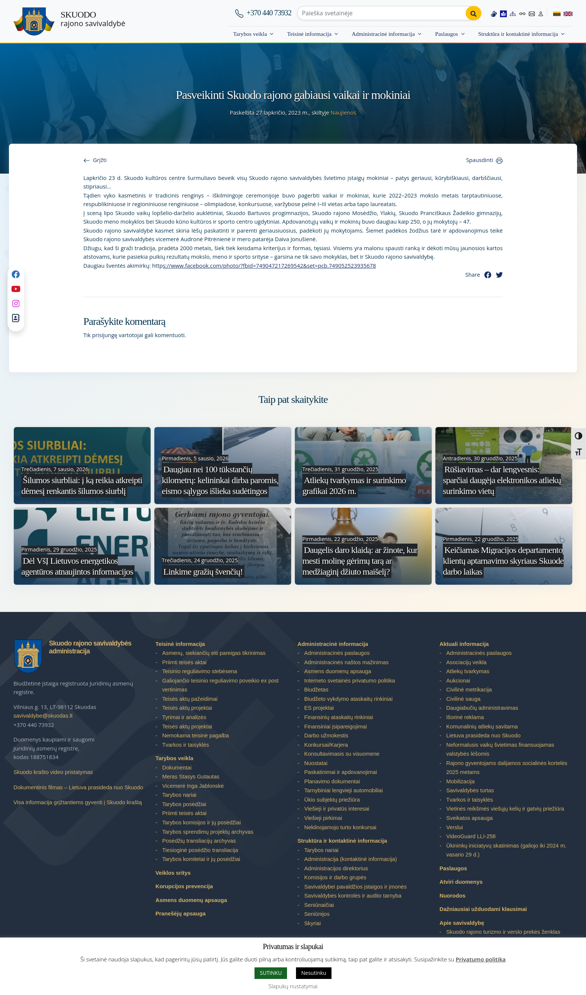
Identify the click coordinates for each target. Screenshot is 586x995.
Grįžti (100, 160)
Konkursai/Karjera (326, 745)
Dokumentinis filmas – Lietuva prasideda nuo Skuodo (78, 787)
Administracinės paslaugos (337, 653)
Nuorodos (453, 896)
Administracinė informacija (383, 34)
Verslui (454, 827)
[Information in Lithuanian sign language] (493, 13)
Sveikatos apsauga (469, 818)
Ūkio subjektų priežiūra (332, 800)
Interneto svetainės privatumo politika (349, 681)
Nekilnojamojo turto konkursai (340, 827)
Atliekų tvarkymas (467, 671)
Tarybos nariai (179, 795)
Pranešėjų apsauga (180, 914)
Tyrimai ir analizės (184, 717)
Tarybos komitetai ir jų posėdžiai (201, 859)
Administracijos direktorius (336, 868)
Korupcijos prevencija (184, 886)
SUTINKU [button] (271, 972)
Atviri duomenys (461, 882)
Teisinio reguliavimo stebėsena (199, 671)
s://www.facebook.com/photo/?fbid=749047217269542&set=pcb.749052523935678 (269, 265)
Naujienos (343, 112)
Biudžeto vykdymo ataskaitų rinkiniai (348, 699)
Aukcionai (458, 681)
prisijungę (104, 335)
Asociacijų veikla (466, 662)
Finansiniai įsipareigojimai (335, 727)
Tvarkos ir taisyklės (185, 745)
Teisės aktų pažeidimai (190, 699)
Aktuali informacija (464, 644)
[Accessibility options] (522, 13)
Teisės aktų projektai (187, 708)
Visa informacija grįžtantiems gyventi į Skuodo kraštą (77, 802)
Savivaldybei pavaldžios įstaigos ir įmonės (355, 887)
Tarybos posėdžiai (184, 804)
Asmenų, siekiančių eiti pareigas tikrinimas (214, 653)
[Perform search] (473, 13)
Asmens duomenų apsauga (191, 900)
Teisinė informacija (309, 34)
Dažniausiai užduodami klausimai (483, 909)
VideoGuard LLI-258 (471, 836)
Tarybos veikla (250, 34)
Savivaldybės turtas (470, 790)
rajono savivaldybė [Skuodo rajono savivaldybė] (93, 19)
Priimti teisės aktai (184, 662)
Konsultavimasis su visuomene (341, 754)
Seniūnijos (317, 914)
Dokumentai (177, 768)
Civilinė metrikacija (469, 690)
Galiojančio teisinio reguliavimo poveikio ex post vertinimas (220, 685)
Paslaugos (446, 34)
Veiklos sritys (173, 873)
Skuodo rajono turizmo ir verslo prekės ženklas (503, 932)
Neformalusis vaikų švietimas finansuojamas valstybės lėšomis (500, 749)
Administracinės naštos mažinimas (346, 662)
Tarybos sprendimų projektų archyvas (207, 832)
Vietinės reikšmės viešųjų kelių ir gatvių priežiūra (505, 809)
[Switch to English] (567, 13)
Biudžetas (316, 690)
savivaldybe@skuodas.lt (43, 716)
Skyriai (312, 923)
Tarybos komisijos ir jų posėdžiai (201, 822)
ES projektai (319, 708)
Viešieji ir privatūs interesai (336, 809)
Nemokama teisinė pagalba (195, 736)
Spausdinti (479, 160)
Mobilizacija (460, 781)
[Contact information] (532, 13)
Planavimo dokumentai (332, 781)
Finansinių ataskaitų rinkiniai (338, 717)
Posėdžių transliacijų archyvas (199, 841)
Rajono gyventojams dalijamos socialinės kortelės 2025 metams (506, 767)
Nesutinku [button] (313, 972)
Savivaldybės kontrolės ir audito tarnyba (352, 896)
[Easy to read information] (503, 13)
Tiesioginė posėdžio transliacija (200, 850)
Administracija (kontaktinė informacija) (350, 859)
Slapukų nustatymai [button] (292, 986)
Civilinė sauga (463, 699)
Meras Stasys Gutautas (190, 777)
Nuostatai (315, 763)
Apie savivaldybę (462, 923)
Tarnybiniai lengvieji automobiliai (343, 790)
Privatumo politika (481, 959)
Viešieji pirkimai (323, 818)
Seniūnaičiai (319, 905)
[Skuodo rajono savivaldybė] (34, 21)
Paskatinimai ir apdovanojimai (340, 772)
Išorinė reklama (465, 717)
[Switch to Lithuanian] (554, 13)
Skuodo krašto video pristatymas (53, 772)
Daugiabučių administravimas (482, 708)
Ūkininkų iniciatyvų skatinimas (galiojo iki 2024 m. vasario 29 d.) (506, 850)
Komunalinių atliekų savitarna (482, 727)
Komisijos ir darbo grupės (335, 877)
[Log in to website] (541, 13)
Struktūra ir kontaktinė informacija (518, 34)
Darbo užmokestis (326, 736)
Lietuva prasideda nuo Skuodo (483, 736)
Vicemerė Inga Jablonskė (193, 786)
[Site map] (512, 13)
